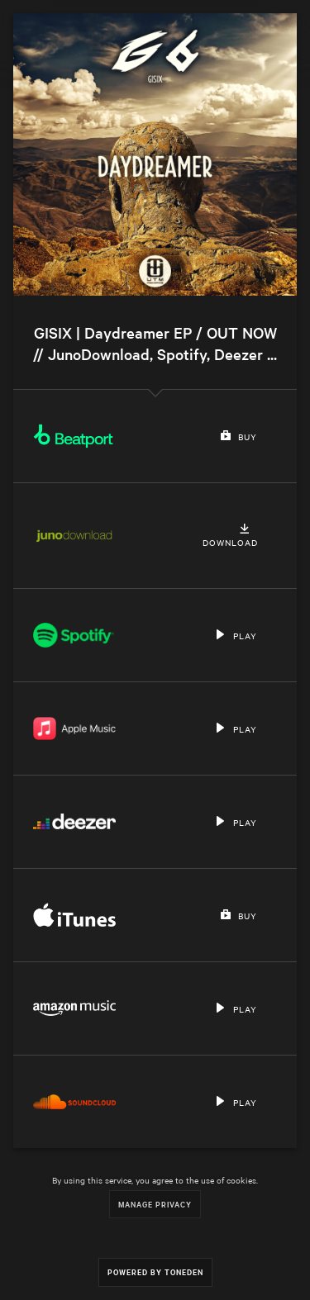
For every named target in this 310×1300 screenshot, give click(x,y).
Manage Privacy (155, 1204)
